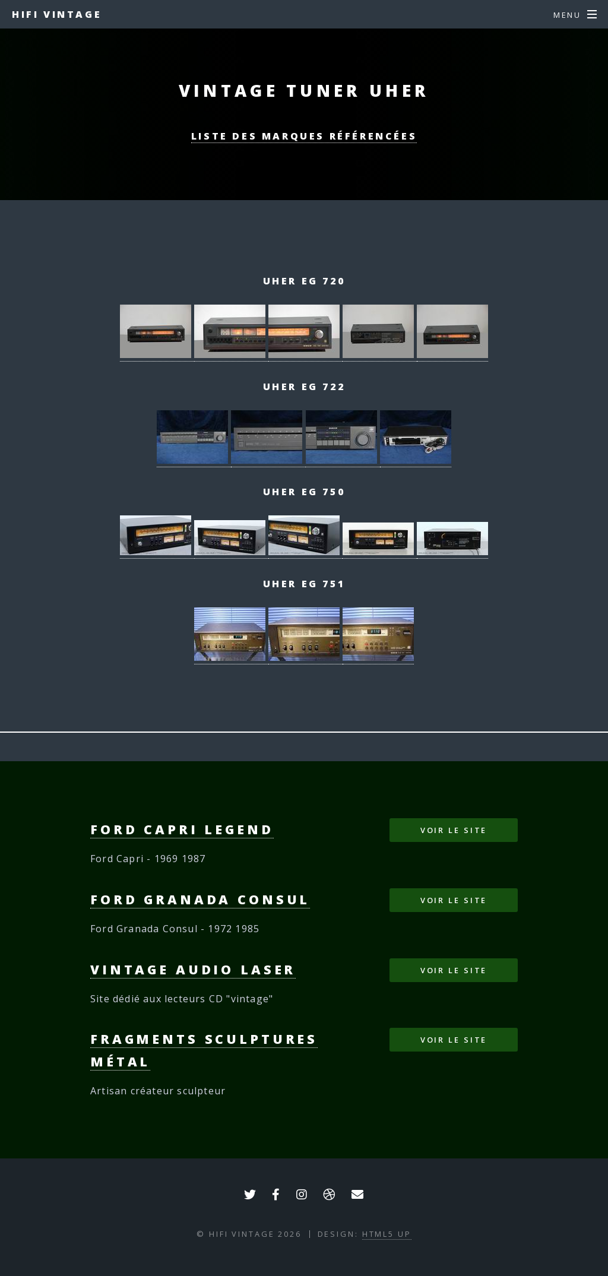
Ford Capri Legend (182, 829)
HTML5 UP (386, 1233)
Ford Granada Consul (200, 899)
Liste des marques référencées (304, 136)
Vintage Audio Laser (193, 969)
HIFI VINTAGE (57, 14)
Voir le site (453, 830)
